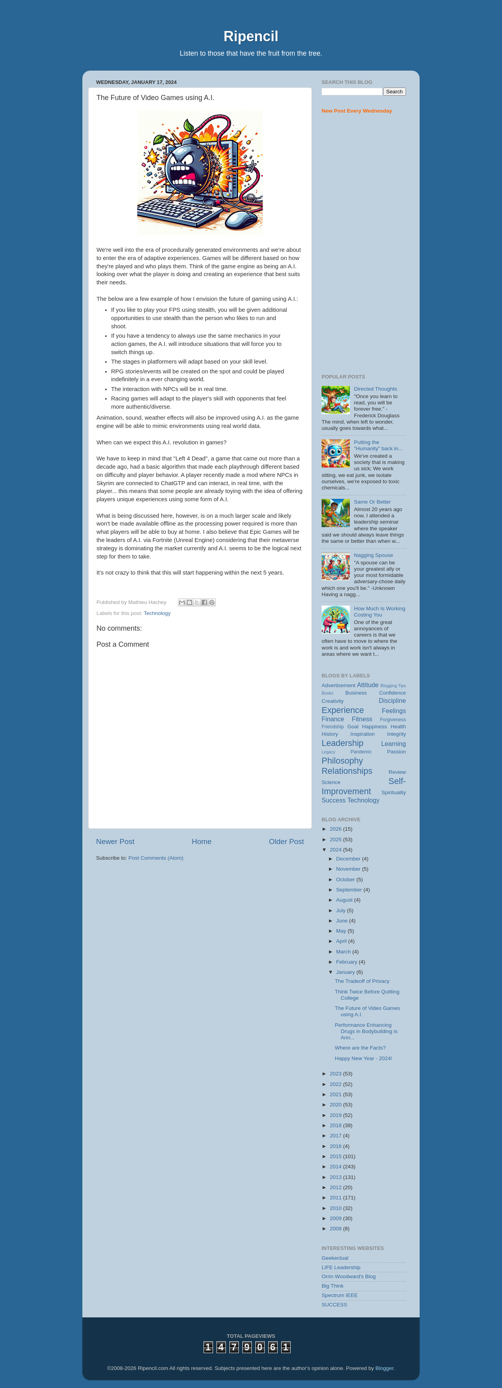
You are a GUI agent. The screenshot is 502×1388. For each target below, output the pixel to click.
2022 (336, 1084)
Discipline (392, 700)
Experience (343, 710)
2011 (336, 1198)
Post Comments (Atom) (156, 858)
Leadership (343, 743)
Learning (393, 743)
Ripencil (251, 36)
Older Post (286, 841)
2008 (336, 1229)
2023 (336, 1074)
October (346, 879)
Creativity (333, 701)
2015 (336, 1156)
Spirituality (394, 792)
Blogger (384, 1368)
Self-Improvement (364, 786)
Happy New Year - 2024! (363, 1058)
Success (334, 800)
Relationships (347, 771)
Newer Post (115, 841)
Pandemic (361, 752)
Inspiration (362, 734)
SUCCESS (334, 1305)
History (330, 734)
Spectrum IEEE (340, 1295)
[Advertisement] (364, 244)
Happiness (374, 726)
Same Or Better (372, 502)
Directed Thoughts (375, 389)
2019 (336, 1115)
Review (397, 772)
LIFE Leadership (341, 1267)
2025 (336, 839)
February (347, 962)
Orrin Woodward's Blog (349, 1276)
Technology (157, 613)
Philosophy (342, 761)
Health (398, 726)
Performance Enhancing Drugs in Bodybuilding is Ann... (366, 1031)
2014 (336, 1167)
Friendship (333, 726)
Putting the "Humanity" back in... (378, 445)
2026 (336, 829)
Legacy (328, 751)
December (349, 859)
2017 (336, 1136)
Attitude (367, 684)
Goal (352, 726)
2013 (336, 1177)
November (349, 869)
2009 (336, 1218)
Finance (333, 718)
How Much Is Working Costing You (379, 612)
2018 (336, 1125)
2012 (336, 1187)
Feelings (394, 710)
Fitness (362, 718)
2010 (336, 1208)
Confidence (392, 693)
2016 (336, 1146)
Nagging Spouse (373, 555)
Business (356, 693)
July (341, 910)
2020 (336, 1105)
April (342, 941)
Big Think (333, 1286)
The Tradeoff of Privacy (362, 981)
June (342, 921)
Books (327, 693)
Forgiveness (393, 719)
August (345, 900)
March (344, 952)
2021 (336, 1094)
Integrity (396, 734)
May (341, 931)
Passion (396, 752)
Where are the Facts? (360, 1048)
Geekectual (335, 1258)
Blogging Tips (393, 685)
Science (331, 782)
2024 (336, 850)
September (350, 890)
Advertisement (338, 685)
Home (201, 841)
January (346, 972)
